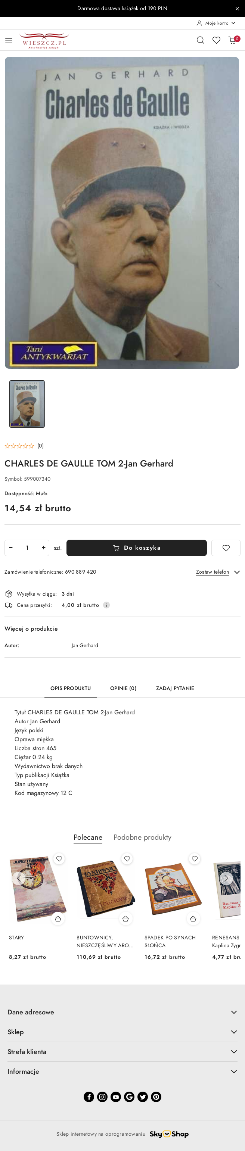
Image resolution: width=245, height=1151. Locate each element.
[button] (24, 446)
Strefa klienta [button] (122, 1051)
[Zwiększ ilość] (43, 548)
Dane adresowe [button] (122, 1012)
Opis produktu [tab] (70, 688)
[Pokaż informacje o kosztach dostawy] (106, 605)
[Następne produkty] (226, 878)
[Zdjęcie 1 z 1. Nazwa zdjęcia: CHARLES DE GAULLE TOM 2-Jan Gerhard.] (26, 404)
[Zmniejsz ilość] (10, 548)
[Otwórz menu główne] (8, 40)
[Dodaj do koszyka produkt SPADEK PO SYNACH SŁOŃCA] (193, 918)
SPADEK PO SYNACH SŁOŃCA (170, 941)
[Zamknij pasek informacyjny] (237, 8)
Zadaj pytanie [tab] (175, 688)
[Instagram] (102, 1097)
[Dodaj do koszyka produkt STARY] (58, 918)
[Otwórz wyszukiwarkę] (200, 40)
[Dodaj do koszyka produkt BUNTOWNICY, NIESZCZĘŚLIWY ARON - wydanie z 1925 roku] (126, 918)
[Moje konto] (216, 23)
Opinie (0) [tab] (123, 688)
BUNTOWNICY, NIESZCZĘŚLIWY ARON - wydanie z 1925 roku (105, 941)
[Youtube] (116, 1097)
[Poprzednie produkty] (18, 878)
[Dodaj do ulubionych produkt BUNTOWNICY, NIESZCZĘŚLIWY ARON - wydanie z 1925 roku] (127, 858)
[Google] (129, 1097)
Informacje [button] (122, 1071)
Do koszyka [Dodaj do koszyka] (137, 548)
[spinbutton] (27, 548)
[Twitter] (142, 1097)
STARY (16, 937)
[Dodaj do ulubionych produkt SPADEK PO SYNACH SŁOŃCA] (194, 858)
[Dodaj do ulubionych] (226, 548)
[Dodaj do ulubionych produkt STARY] (59, 858)
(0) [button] (40, 446)
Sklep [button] (122, 1031)
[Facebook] (89, 1097)
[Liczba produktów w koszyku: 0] (232, 40)
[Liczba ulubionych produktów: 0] (216, 40)
